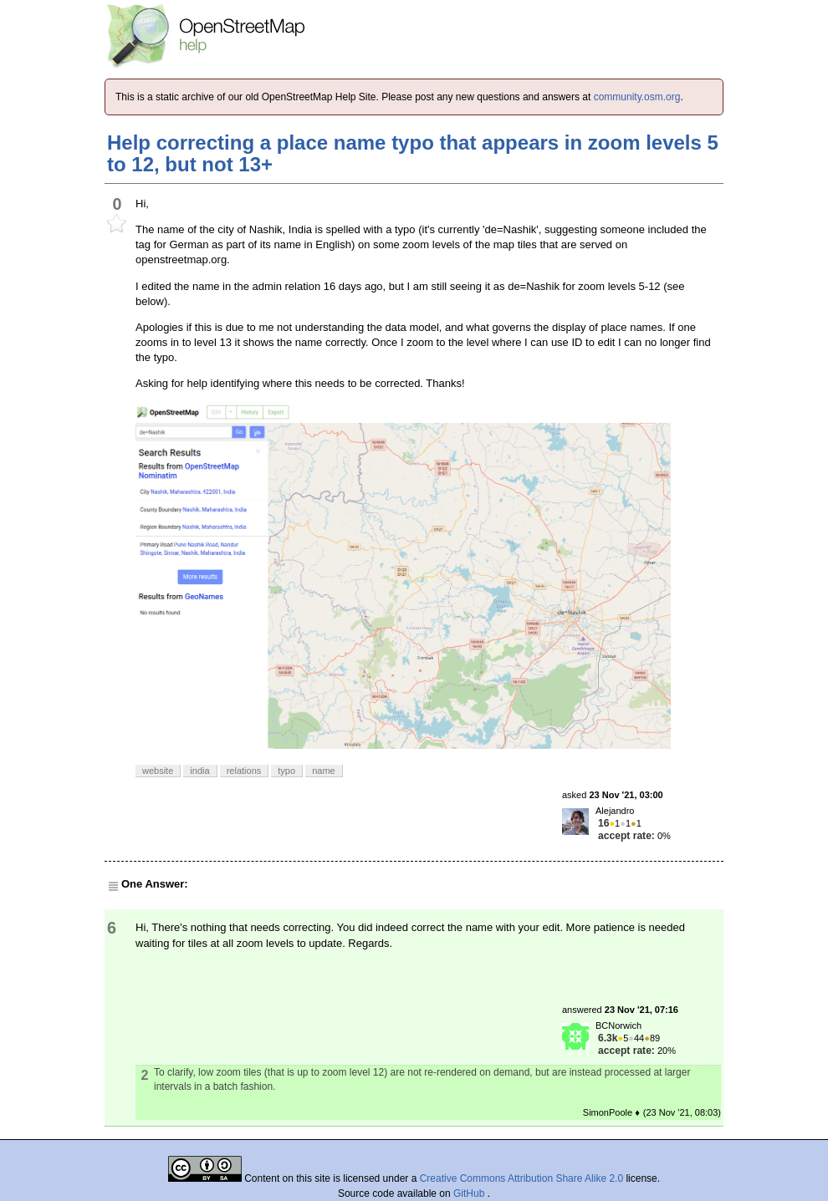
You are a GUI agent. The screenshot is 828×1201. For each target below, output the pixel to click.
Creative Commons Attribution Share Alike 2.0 (521, 1178)
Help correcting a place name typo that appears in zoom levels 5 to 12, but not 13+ (412, 153)
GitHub (470, 1193)
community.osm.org (637, 97)
